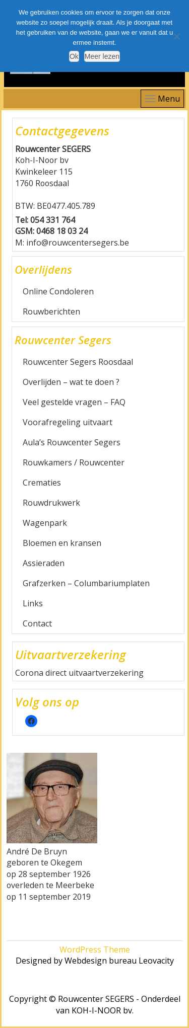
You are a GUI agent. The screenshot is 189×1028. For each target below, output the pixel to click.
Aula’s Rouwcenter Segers (71, 442)
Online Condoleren (58, 291)
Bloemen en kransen (62, 542)
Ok (74, 56)
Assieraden (44, 563)
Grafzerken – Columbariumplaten (86, 583)
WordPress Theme (94, 949)
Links (33, 603)
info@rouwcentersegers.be (77, 242)
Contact (37, 623)
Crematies (42, 482)
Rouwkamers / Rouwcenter (73, 462)
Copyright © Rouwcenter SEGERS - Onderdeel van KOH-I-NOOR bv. (94, 1004)
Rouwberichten (51, 311)
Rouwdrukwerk (51, 502)
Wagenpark (45, 522)
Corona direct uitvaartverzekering (79, 672)
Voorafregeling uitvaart (67, 422)
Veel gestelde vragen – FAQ (74, 402)
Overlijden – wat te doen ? (71, 381)
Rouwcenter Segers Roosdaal (78, 361)
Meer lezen (102, 56)
